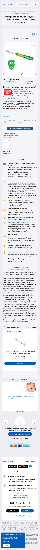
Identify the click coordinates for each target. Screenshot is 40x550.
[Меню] (35, 4)
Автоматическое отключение (18, 222)
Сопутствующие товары (10, 135)
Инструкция (6, 151)
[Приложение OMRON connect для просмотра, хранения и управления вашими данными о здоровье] (30, 466)
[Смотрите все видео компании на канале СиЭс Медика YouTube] (22, 471)
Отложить (25, 38)
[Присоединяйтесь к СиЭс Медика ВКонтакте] (17, 471)
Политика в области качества (20, 515)
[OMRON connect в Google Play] (23, 466)
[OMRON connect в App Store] (12, 466)
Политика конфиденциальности (20, 497)
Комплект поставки (20, 269)
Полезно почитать (8, 137)
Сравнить (16, 38)
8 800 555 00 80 (20, 503)
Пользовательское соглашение (20, 495)
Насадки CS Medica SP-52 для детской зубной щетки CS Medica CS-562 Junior (20, 352)
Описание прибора (20, 267)
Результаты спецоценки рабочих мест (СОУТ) (20, 517)
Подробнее (6, 116)
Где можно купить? (9, 133)
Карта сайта (20, 493)
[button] (17, 411)
